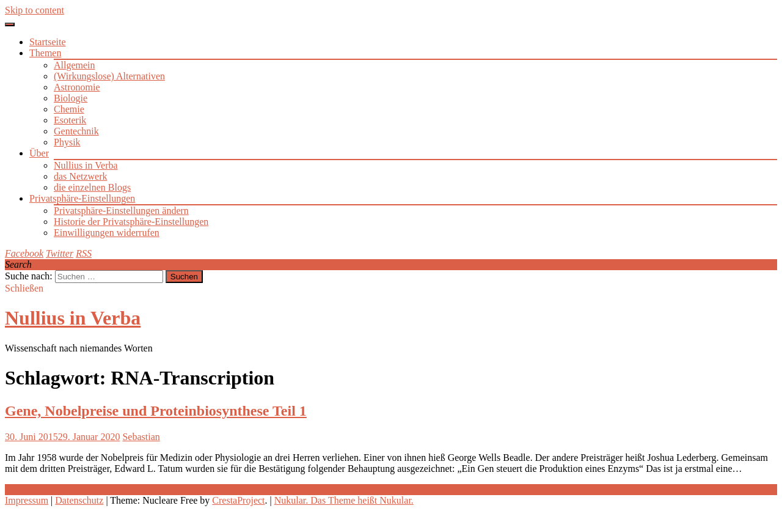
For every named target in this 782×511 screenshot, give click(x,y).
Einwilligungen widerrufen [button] (106, 232)
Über (39, 153)
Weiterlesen (28, 489)
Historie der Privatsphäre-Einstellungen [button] (131, 221)
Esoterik (70, 120)
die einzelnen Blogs (92, 187)
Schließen (24, 288)
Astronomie (77, 87)
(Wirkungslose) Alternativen (109, 76)
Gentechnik (76, 131)
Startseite (47, 42)
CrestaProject (238, 500)
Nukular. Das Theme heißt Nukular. (344, 500)
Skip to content (34, 10)
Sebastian (140, 437)
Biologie (70, 98)
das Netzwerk (81, 176)
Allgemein (74, 65)
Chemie (69, 109)
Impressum (26, 500)
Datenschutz (79, 500)
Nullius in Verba (86, 165)
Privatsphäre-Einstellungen (82, 198)
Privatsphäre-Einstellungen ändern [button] (121, 210)
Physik (67, 142)
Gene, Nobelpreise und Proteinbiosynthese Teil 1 (156, 411)
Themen (45, 53)
